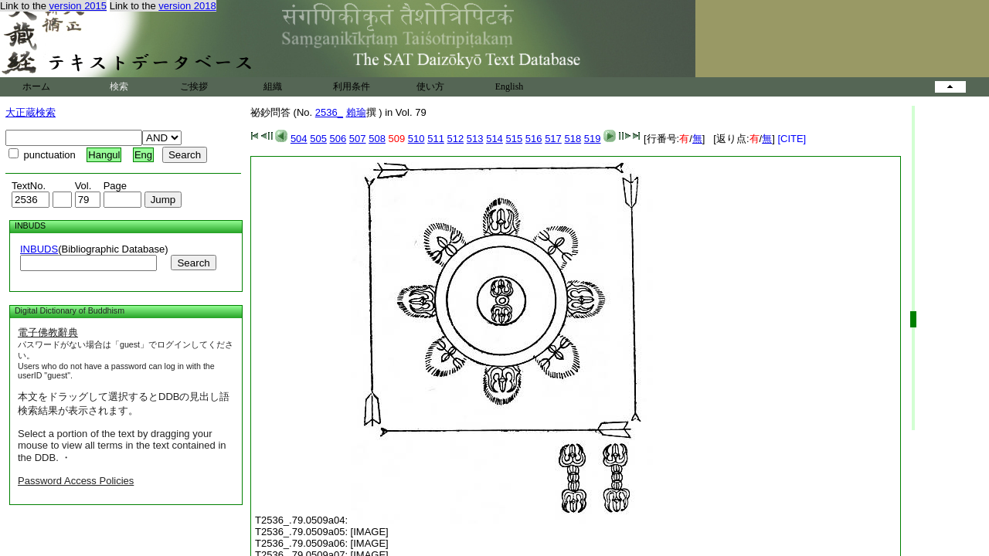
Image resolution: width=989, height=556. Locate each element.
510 (416, 138)
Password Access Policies (76, 480)
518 (572, 138)
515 (513, 138)
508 (377, 138)
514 (494, 138)
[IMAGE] (370, 531)
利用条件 (351, 86)
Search (193, 263)
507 (357, 138)
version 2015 (78, 6)
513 (475, 138)
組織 (272, 86)
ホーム (36, 86)
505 (318, 138)
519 (592, 138)
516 (533, 138)
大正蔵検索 (30, 112)
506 (338, 138)
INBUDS (39, 249)
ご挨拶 (194, 86)
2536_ (329, 112)
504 (299, 138)
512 (455, 138)
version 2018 (187, 6)
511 (435, 138)
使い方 (430, 86)
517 (553, 138)
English (509, 86)
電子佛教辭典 (48, 332)
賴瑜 (356, 112)
